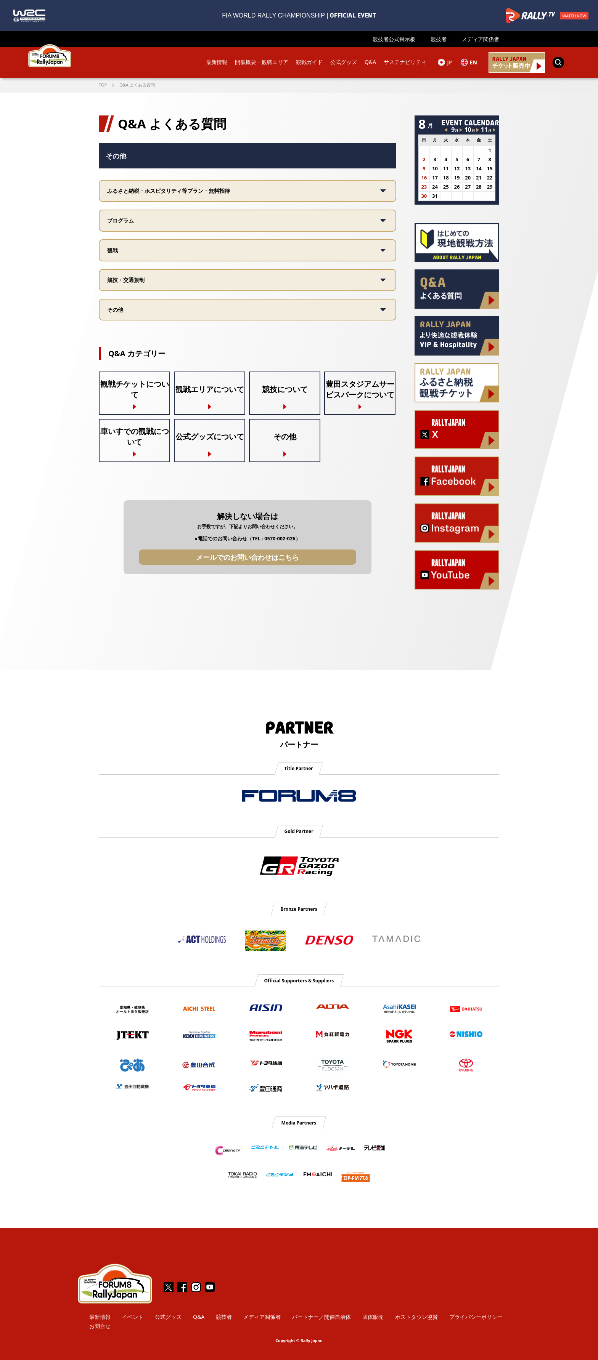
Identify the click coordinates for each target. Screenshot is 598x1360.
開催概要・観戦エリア (261, 62)
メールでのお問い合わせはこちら (247, 557)
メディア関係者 (480, 39)
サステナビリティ (404, 62)
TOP (103, 85)
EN (468, 62)
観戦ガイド (308, 62)
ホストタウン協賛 (416, 1316)
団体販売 (373, 1316)
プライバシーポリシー (476, 1316)
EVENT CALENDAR (470, 123)
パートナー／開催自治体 (321, 1316)
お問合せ (100, 1326)
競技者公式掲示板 (394, 39)
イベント (132, 1316)
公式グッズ (343, 62)
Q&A (369, 62)
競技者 (439, 39)
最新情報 (216, 62)
